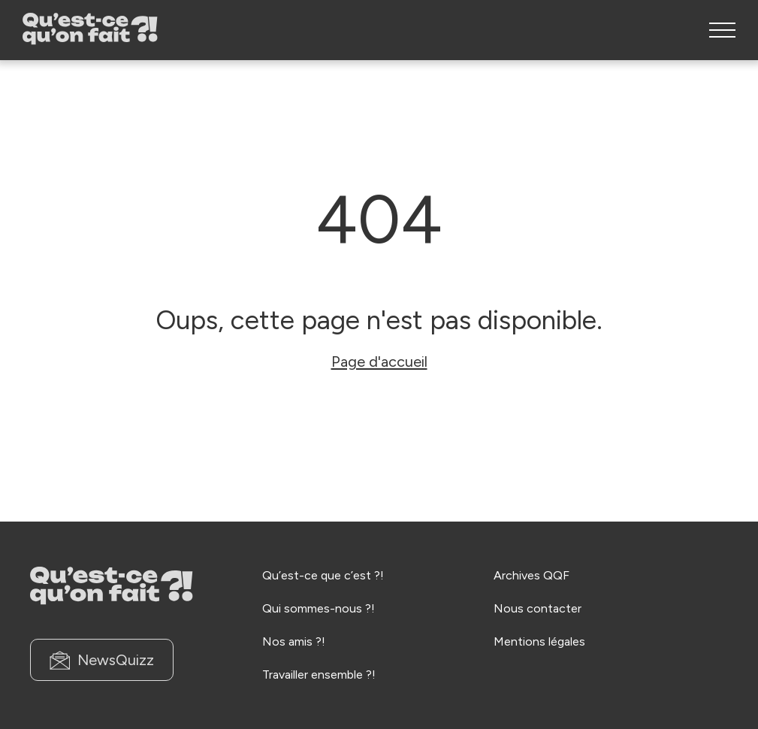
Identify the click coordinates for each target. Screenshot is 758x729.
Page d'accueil (379, 361)
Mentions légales (539, 641)
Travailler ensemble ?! (319, 674)
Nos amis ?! (293, 641)
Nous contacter (537, 608)
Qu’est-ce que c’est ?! (323, 575)
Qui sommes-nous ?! (318, 608)
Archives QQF (531, 575)
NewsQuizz (102, 660)
